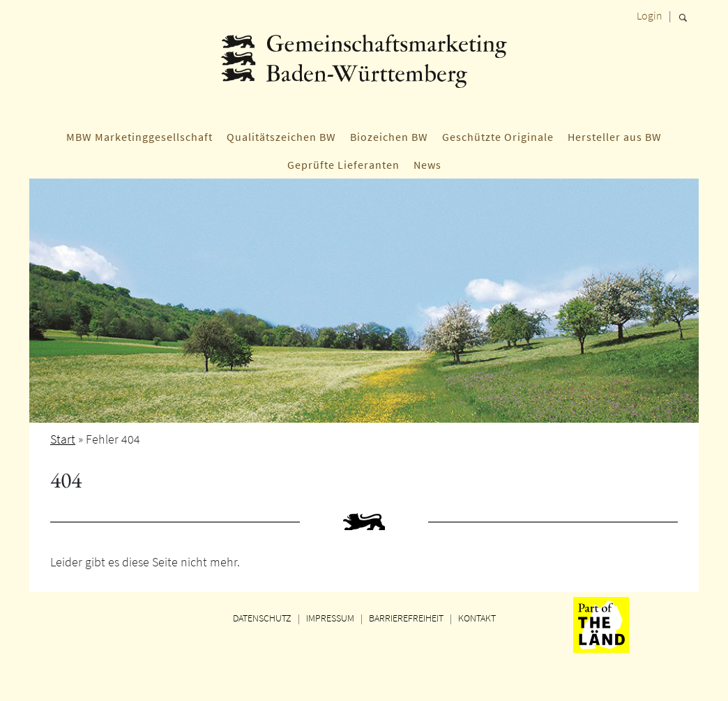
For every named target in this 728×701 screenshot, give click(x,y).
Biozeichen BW (389, 137)
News (427, 165)
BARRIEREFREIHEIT (406, 618)
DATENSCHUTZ (262, 618)
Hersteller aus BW (615, 137)
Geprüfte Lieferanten (343, 165)
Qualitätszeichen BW (281, 137)
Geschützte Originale (498, 137)
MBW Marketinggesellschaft (139, 137)
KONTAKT (477, 618)
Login (649, 15)
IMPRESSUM (330, 618)
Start (62, 439)
